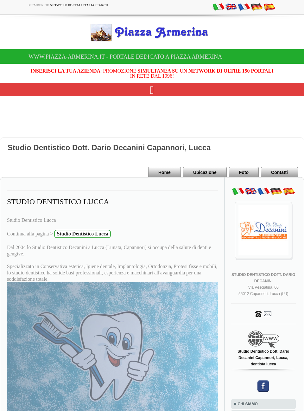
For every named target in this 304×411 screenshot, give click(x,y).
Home (164, 172)
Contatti (279, 172)
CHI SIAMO (248, 404)
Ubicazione (205, 172)
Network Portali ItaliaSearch (79, 5)
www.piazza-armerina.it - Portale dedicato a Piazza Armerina (125, 57)
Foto (244, 172)
